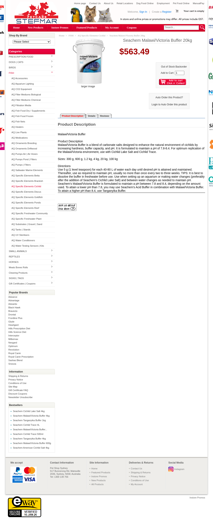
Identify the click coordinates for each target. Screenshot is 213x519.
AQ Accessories (19, 78)
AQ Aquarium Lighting (22, 83)
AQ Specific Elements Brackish (27, 181)
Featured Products (87, 27)
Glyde (11, 321)
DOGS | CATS (16, 62)
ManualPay (198, 3)
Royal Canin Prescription (20, 356)
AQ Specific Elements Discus (26, 192)
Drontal (12, 314)
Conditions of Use (17, 383)
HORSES (13, 262)
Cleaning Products (18, 273)
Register (167, 11)
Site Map (12, 386)
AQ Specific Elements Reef (25, 208)
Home (16, 27)
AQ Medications (19, 138)
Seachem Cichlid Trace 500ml (28, 434)
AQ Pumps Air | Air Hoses (24, 154)
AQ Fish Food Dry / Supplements (28, 110)
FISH (11, 73)
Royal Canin (14, 353)
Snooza (12, 364)
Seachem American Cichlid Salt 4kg (31, 447)
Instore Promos (59, 27)
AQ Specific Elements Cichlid (26, 186)
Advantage (13, 300)
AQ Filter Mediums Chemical (26, 100)
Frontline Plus (15, 318)
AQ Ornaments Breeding (23, 143)
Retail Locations (125, 3)
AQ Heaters (17, 127)
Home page (80, 3)
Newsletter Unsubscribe (20, 397)
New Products (35, 27)
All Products (97, 484)
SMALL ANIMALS (18, 251)
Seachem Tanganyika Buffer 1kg (29, 420)
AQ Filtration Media (21, 105)
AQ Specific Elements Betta (25, 175)
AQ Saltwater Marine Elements (27, 170)
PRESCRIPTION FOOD (21, 56)
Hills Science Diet (17, 332)
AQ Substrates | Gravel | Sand (26, 224)
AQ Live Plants (19, 132)
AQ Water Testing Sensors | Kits (27, 246)
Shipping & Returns (18, 376)
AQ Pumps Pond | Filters (24, 159)
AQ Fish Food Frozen (22, 116)
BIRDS (12, 67)
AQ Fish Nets (18, 121)
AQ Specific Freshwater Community (29, 213)
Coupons (131, 27)
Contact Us (94, 3)
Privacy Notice (15, 379)
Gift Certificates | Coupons (22, 283)
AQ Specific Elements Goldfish (27, 197)
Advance (12, 297)
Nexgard (12, 342)
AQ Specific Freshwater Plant (26, 219)
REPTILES (14, 256)
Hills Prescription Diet (19, 328)
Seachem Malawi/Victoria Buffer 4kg (31, 415)
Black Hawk (14, 307)
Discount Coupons (17, 393)
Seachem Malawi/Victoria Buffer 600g (32, 443)
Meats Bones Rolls (18, 267)
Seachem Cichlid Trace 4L (26, 425)
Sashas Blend (15, 360)
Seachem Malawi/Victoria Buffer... (30, 429)
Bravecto (12, 311)
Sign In (143, 11)
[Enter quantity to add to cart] (179, 73)
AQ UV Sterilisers (20, 235)
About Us (108, 3)
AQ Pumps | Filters (21, 165)
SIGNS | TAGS (16, 278)
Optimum (13, 346)
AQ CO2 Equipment (21, 89)
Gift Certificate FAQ (18, 390)
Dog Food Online (145, 3)
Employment (163, 3)
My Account (112, 27)
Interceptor (13, 335)
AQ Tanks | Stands (20, 229)
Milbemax (13, 339)
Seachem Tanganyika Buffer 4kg (29, 438)
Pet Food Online (181, 3)
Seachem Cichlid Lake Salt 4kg (29, 411)
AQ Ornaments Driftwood (24, 148)
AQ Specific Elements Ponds (26, 202)
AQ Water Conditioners (23, 240)
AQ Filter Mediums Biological (26, 94)
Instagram (179, 469)
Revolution (13, 349)
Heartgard (13, 325)
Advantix (12, 304)
